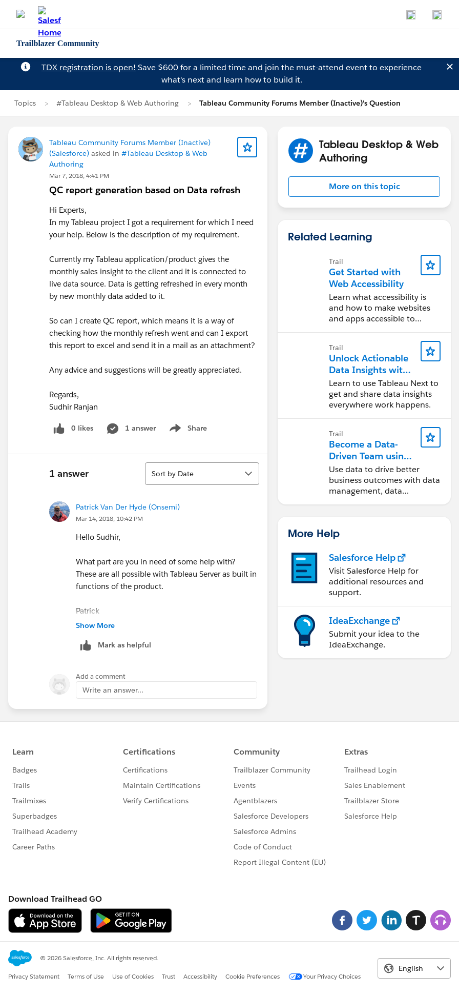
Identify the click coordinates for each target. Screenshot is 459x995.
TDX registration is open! (88, 67)
